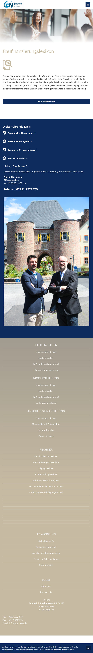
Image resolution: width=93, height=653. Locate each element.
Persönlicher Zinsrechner (18, 133)
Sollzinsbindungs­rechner (46, 474)
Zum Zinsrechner (46, 101)
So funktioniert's (46, 540)
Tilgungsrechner (46, 468)
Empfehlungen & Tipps (46, 351)
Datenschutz (46, 592)
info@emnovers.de (18, 623)
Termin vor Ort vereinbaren (19, 149)
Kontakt (46, 580)
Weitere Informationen (64, 649)
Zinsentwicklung (46, 436)
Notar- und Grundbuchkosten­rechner (46, 486)
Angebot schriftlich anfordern (46, 553)
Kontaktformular (14, 158)
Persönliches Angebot (16, 141)
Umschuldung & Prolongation (46, 424)
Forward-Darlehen (46, 430)
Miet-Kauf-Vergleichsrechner (46, 462)
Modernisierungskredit (46, 402)
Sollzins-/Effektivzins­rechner (46, 480)
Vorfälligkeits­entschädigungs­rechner (46, 492)
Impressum (46, 586)
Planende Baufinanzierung (46, 369)
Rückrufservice (46, 565)
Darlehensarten (46, 357)
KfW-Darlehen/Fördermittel (46, 363)
